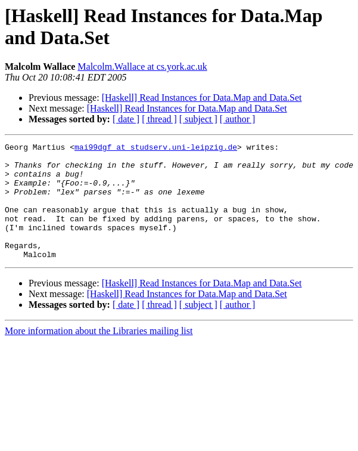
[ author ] (238, 119)
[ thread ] (159, 119)
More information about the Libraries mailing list (98, 354)
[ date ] (126, 119)
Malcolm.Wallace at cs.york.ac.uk (142, 66)
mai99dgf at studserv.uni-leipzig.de (155, 148)
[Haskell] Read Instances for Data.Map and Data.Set (202, 97)
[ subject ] (198, 119)
